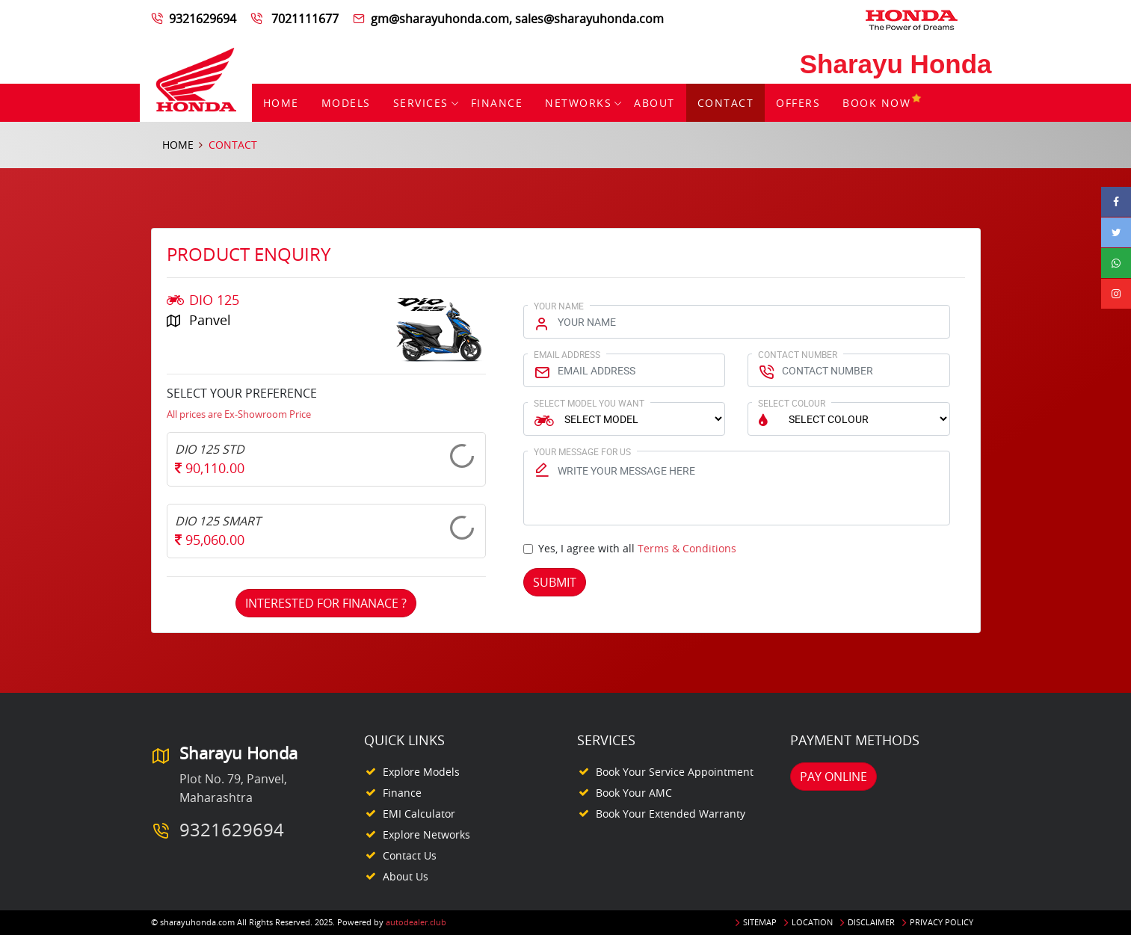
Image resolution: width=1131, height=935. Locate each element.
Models (346, 103)
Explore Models (421, 772)
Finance (497, 103)
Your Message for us (582, 451)
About (654, 103)
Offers (798, 103)
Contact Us (410, 855)
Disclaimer (871, 922)
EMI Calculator (419, 813)
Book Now (882, 103)
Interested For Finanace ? (326, 603)
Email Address (567, 354)
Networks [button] (578, 103)
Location (812, 922)
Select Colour (791, 403)
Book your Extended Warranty (670, 813)
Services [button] (421, 103)
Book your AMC (634, 793)
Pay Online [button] (833, 776)
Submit (554, 582)
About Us (405, 876)
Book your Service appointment (675, 772)
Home (281, 103)
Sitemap (760, 922)
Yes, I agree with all (637, 548)
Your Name (559, 306)
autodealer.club (416, 922)
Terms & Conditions (687, 548)
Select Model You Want (589, 403)
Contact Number (797, 354)
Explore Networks (426, 834)
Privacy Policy (941, 922)
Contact (725, 103)
